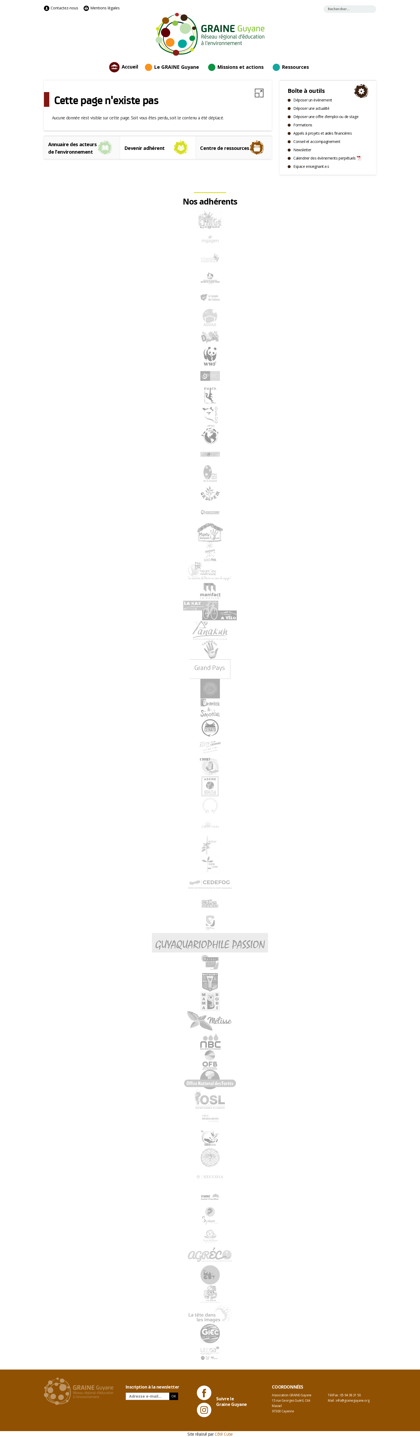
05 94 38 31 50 (350, 1395)
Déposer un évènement (312, 100)
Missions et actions (240, 67)
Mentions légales (102, 7)
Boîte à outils (306, 90)
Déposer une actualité (311, 108)
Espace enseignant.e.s (311, 166)
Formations (302, 124)
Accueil (130, 66)
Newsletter (302, 149)
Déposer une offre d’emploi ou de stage (325, 116)
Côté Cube (224, 1434)
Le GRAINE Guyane (176, 67)
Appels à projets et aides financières (322, 133)
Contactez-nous (61, 7)
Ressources (295, 67)
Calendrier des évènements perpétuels (324, 158)
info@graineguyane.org (352, 1400)
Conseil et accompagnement (316, 141)
